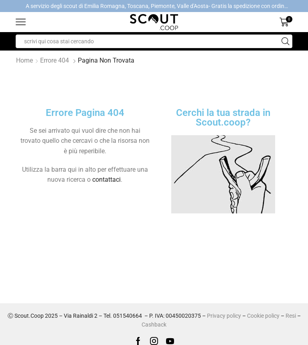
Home (24, 60)
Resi (291, 316)
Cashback (154, 324)
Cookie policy (263, 316)
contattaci (106, 179)
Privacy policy (224, 316)
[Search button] (285, 41)
